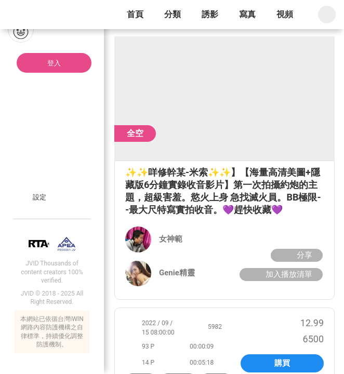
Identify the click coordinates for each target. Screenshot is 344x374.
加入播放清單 (279, 274)
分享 (295, 255)
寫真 (247, 14)
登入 (54, 63)
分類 (172, 14)
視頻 (284, 14)
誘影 (210, 14)
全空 (135, 133)
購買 (282, 363)
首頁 (135, 14)
